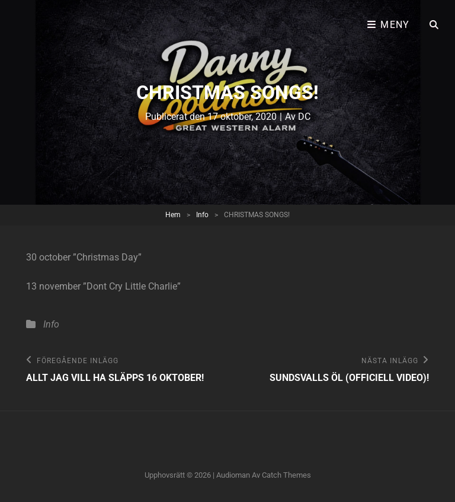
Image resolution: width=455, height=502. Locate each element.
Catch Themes (286, 475)
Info (202, 215)
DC (304, 116)
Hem (173, 215)
